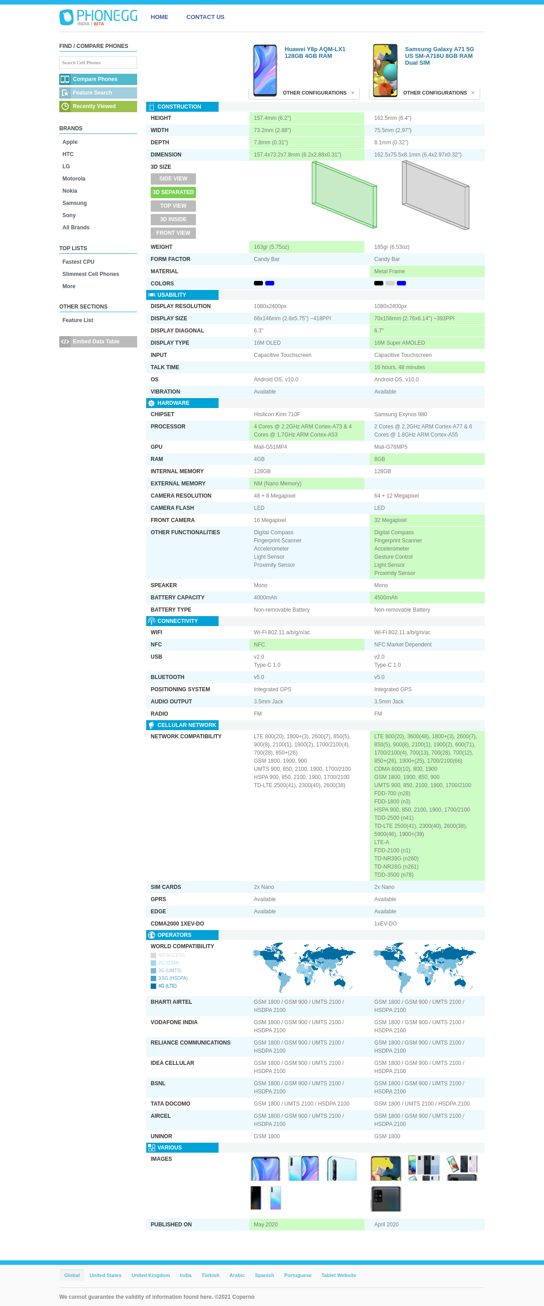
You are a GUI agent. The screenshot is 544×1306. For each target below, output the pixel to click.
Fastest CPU (78, 262)
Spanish (264, 1275)
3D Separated (173, 192)
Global (72, 1275)
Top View (173, 206)
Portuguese (298, 1275)
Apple (69, 142)
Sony (69, 215)
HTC (68, 154)
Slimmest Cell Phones (90, 274)
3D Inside (173, 219)
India (185, 1275)
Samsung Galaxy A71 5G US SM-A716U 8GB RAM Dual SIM (439, 56)
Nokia (69, 191)
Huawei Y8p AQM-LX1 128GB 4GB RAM (315, 52)
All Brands (76, 227)
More (69, 286)
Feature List (77, 320)
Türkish (210, 1275)
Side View (173, 179)
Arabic (237, 1275)
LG (66, 166)
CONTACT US (205, 17)
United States (105, 1275)
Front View (173, 233)
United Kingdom (151, 1275)
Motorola (74, 179)
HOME (159, 17)
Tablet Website (338, 1275)
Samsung (74, 203)
